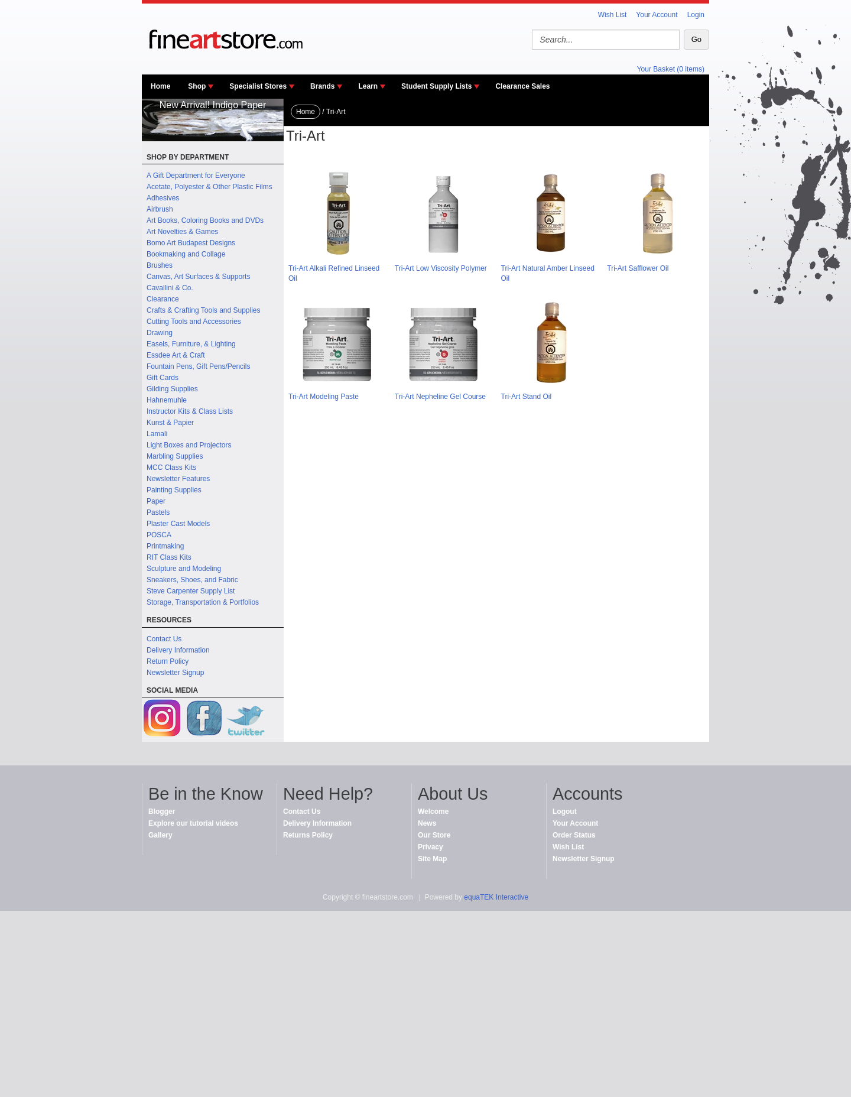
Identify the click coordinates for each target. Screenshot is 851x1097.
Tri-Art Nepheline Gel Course (440, 396)
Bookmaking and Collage (186, 254)
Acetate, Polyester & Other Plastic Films (209, 187)
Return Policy (168, 661)
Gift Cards (162, 378)
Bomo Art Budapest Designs (191, 243)
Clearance (163, 299)
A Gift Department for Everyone (196, 175)
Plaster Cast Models (178, 524)
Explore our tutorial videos (193, 823)
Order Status (574, 835)
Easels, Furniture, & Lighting (191, 344)
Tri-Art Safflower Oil (637, 268)
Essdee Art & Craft (176, 355)
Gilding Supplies (172, 389)
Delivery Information (178, 650)
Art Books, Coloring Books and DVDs (205, 220)
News (427, 823)
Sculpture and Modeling (184, 568)
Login (695, 15)
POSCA (159, 535)
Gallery (160, 835)
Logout (565, 811)
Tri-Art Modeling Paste (323, 396)
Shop (197, 86)
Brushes (160, 265)
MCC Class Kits (171, 467)
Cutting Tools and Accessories (194, 321)
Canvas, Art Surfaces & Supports (198, 276)
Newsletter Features (178, 479)
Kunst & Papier (170, 422)
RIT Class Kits (169, 557)
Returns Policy (308, 835)
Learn (368, 86)
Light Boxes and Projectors (189, 445)
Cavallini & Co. (170, 288)
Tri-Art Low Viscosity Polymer (441, 268)
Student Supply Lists (436, 86)
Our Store (434, 835)
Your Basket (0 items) (670, 69)
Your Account (656, 15)
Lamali (157, 434)
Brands (322, 86)
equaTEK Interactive (496, 897)
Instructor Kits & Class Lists (190, 411)
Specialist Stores (258, 86)
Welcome (433, 811)
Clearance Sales (522, 86)
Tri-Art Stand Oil (526, 396)
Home (160, 86)
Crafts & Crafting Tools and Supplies (204, 310)
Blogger (161, 811)
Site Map (432, 859)
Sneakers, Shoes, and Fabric (192, 580)
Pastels (158, 512)
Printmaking (165, 546)
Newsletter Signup (175, 672)
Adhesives (163, 198)
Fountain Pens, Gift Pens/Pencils (198, 366)
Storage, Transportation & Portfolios (203, 602)
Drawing (160, 333)
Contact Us (164, 639)
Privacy (430, 847)
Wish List (612, 15)
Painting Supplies (174, 490)
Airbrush (160, 209)
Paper (156, 501)
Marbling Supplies (175, 456)
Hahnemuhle (167, 400)
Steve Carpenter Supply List (191, 591)
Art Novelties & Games (182, 232)
